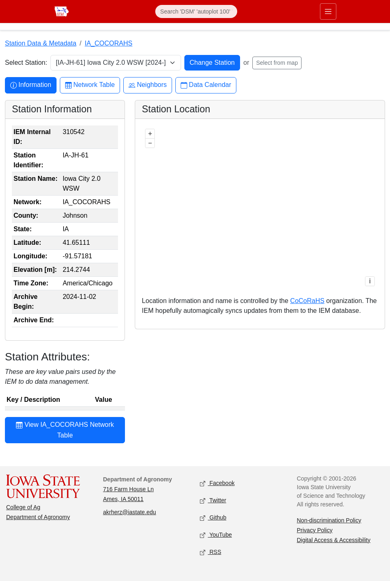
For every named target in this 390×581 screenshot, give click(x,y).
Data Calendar (206, 85)
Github (213, 518)
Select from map (277, 62)
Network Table (90, 85)
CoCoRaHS (307, 300)
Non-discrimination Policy (329, 520)
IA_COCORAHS (108, 43)
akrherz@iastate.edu (129, 512)
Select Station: (26, 62)
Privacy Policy (315, 530)
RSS (210, 552)
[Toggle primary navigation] (328, 11)
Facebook (217, 483)
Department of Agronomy (38, 517)
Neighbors (148, 85)
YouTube (216, 535)
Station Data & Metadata (40, 43)
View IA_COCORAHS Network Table (65, 430)
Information (30, 85)
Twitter (213, 500)
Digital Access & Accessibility (334, 540)
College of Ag (23, 507)
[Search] (196, 11)
